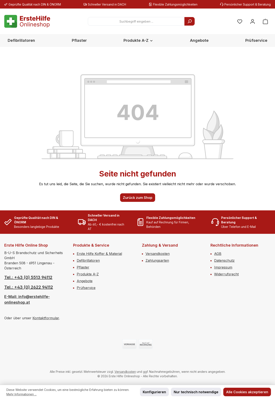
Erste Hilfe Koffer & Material (99, 254)
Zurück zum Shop (137, 197)
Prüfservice (86, 288)
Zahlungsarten (157, 260)
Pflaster (83, 267)
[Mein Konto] (252, 21)
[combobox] (136, 21)
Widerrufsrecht (226, 274)
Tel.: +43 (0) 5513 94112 (28, 277)
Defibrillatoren (88, 260)
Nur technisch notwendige (196, 392)
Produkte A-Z (88, 274)
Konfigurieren (154, 392)
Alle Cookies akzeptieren (247, 392)
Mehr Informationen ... (21, 394)
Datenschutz (224, 260)
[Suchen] (189, 21)
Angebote (85, 281)
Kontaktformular (45, 318)
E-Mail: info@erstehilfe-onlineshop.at (27, 299)
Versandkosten (158, 254)
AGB (217, 254)
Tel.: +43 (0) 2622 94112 (28, 287)
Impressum (223, 267)
